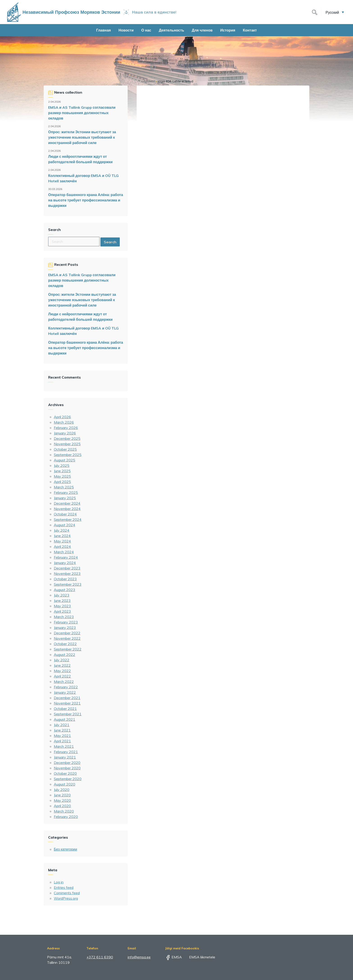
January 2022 (65, 692)
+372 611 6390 (99, 957)
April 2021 (62, 741)
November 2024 (67, 508)
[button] (334, 12)
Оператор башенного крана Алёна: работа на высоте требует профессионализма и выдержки (85, 200)
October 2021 (65, 708)
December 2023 (67, 568)
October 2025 (65, 449)
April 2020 (62, 806)
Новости (126, 30)
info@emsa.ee (139, 957)
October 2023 (65, 579)
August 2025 (64, 460)
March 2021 (64, 746)
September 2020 (67, 779)
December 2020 (67, 762)
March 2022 (64, 681)
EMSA (173, 957)
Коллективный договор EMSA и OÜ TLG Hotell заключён (83, 178)
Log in (58, 882)
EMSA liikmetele (199, 957)
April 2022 (62, 676)
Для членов (202, 30)
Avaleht (149, 81)
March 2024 (64, 552)
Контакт (250, 30)
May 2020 (62, 800)
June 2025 (62, 471)
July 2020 (61, 789)
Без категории (65, 849)
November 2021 (67, 703)
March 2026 (64, 422)
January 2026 (65, 433)
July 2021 (61, 725)
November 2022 (67, 638)
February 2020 (66, 816)
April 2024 (62, 546)
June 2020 (62, 795)
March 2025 (64, 487)
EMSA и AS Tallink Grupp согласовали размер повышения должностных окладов (81, 112)
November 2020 (67, 768)
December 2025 (67, 438)
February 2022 (66, 687)
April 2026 (62, 417)
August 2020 (64, 784)
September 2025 (67, 454)
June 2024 (62, 535)
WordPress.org (66, 898)
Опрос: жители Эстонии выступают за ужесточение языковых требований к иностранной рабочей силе (82, 137)
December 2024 (67, 503)
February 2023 (66, 622)
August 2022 (64, 654)
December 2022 (67, 633)
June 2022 (62, 665)
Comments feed (67, 893)
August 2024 (64, 525)
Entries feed (63, 887)
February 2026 (66, 427)
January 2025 (65, 498)
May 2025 (62, 476)
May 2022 (62, 670)
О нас (146, 30)
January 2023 (65, 627)
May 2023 (62, 606)
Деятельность (171, 30)
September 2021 (67, 714)
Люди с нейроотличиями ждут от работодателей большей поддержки (80, 159)
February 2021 (66, 752)
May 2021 (62, 735)
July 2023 (61, 595)
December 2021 (67, 697)
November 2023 (67, 573)
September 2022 (67, 649)
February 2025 (66, 492)
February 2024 (66, 557)
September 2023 (67, 584)
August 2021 (64, 719)
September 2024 (67, 519)
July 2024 (61, 530)
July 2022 (61, 660)
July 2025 (61, 465)
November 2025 (67, 444)
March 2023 (64, 616)
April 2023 (62, 611)
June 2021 (62, 730)
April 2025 (62, 481)
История (227, 30)
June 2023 (62, 600)
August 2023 (64, 589)
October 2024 (65, 514)
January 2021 (65, 757)
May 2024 (62, 541)
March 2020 (64, 811)
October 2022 (65, 643)
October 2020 (65, 773)
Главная (103, 30)
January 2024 (65, 562)
